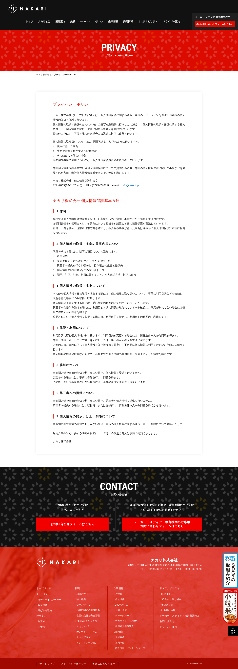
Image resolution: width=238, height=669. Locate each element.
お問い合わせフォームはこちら (73, 524)
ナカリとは (44, 21)
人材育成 (119, 637)
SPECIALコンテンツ (91, 21)
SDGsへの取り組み (171, 599)
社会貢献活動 (168, 610)
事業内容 (42, 605)
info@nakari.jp (130, 185)
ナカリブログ (83, 637)
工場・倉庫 (121, 610)
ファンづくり (83, 604)
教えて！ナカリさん (87, 632)
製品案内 (60, 21)
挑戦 (72, 21)
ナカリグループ (123, 615)
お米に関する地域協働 (88, 610)
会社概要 (119, 599)
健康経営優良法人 (124, 626)
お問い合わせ (167, 621)
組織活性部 (82, 594)
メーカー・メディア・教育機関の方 (179, 615)
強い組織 (81, 599)
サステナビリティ (148, 21)
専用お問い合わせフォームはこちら (214, 24)
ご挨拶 (118, 594)
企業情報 (113, 21)
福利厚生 (119, 642)
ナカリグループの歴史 (126, 620)
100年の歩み (121, 604)
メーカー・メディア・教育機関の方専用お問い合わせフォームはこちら (162, 524)
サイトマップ (47, 663)
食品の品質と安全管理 (88, 615)
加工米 (41, 621)
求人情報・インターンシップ (130, 648)
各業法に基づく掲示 (103, 663)
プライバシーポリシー (73, 663)
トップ (29, 21)
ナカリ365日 (83, 626)
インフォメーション (87, 642)
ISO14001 (166, 594)
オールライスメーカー (49, 599)
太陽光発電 (167, 604)
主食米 (41, 626)
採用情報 (128, 21)
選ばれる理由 (45, 610)
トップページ (43, 588)
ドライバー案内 (171, 21)
